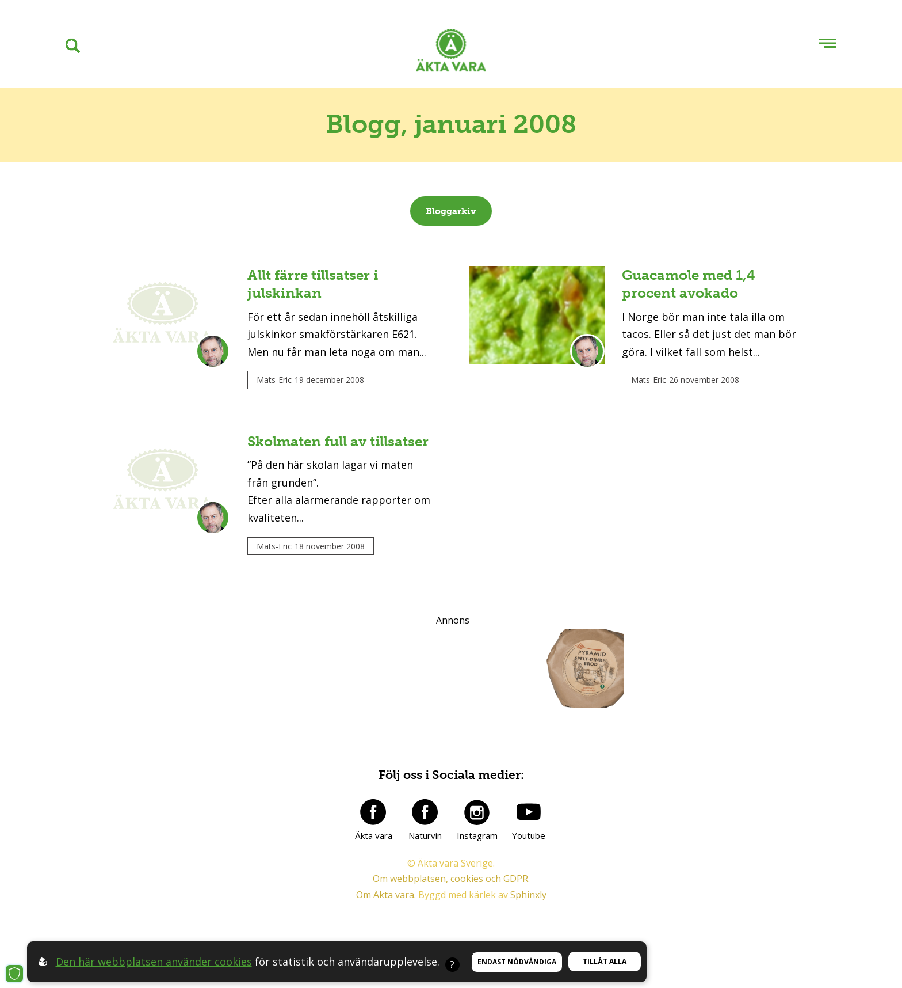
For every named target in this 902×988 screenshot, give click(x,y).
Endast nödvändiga (516, 962)
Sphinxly (528, 894)
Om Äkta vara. (386, 894)
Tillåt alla (604, 961)
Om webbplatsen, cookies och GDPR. (451, 878)
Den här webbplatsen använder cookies (154, 961)
